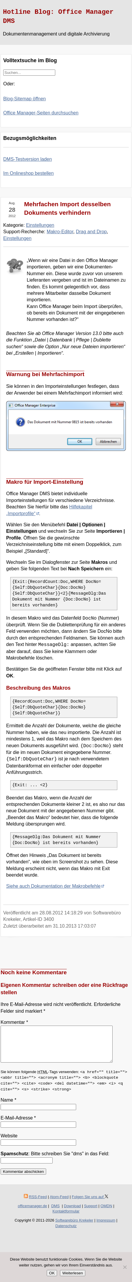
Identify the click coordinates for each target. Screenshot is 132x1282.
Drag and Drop (91, 231)
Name (8, 1107)
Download (72, 1213)
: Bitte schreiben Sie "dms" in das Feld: (55, 1160)
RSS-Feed (38, 1204)
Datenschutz (65, 1233)
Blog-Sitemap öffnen (24, 98)
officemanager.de (32, 1213)
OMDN (106, 1213)
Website (9, 1142)
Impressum (105, 1227)
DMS (55, 1213)
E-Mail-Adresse (18, 1124)
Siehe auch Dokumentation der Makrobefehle (53, 886)
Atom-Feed (59, 1204)
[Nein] (125, 1267)
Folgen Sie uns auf (90, 1204)
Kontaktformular (66, 1218)
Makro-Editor (60, 231)
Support (91, 1213)
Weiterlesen (72, 1273)
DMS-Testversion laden (27, 159)
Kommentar (14, 1022)
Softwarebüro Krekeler (74, 1227)
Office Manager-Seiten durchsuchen (40, 112)
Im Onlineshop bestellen (28, 173)
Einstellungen (40, 225)
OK (52, 1273)
